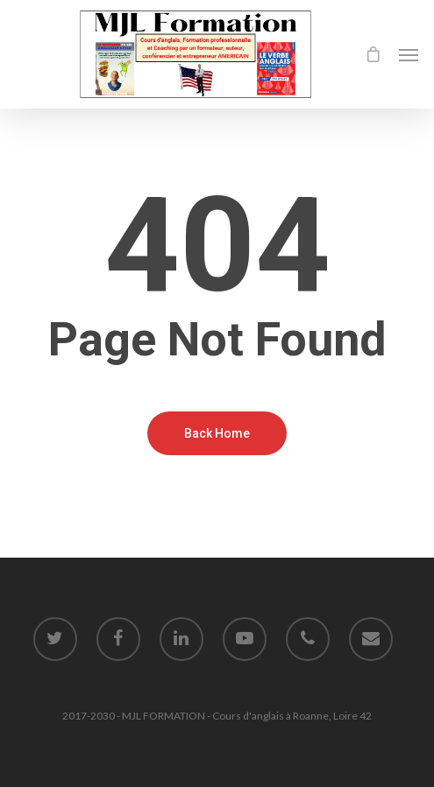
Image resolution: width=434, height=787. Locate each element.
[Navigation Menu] (408, 54)
